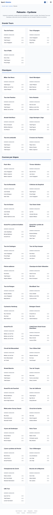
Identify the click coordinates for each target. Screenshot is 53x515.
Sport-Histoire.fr (19, 510)
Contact (18, 512)
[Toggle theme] (46, 2)
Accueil (3, 6)
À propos (23, 512)
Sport (6, 2)
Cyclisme (11, 6)
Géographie (30, 510)
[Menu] (51, 2)
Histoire (35, 510)
